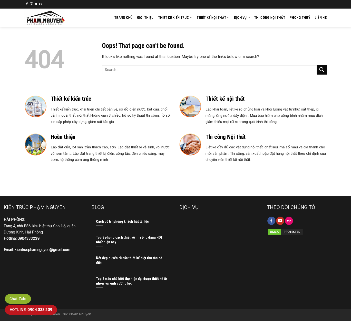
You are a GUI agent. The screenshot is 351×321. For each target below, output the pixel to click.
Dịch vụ (242, 17)
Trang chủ (123, 18)
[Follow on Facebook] (26, 4)
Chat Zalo (18, 299)
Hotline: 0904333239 (21, 238)
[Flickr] (289, 221)
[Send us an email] (40, 4)
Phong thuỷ (300, 18)
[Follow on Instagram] (31, 4)
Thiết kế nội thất (213, 17)
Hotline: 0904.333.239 (32, 310)
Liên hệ (321, 18)
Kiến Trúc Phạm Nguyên (72, 314)
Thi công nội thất (269, 18)
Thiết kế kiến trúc (175, 17)
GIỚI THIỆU (145, 18)
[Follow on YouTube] (280, 221)
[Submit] (322, 69)
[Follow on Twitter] (36, 4)
